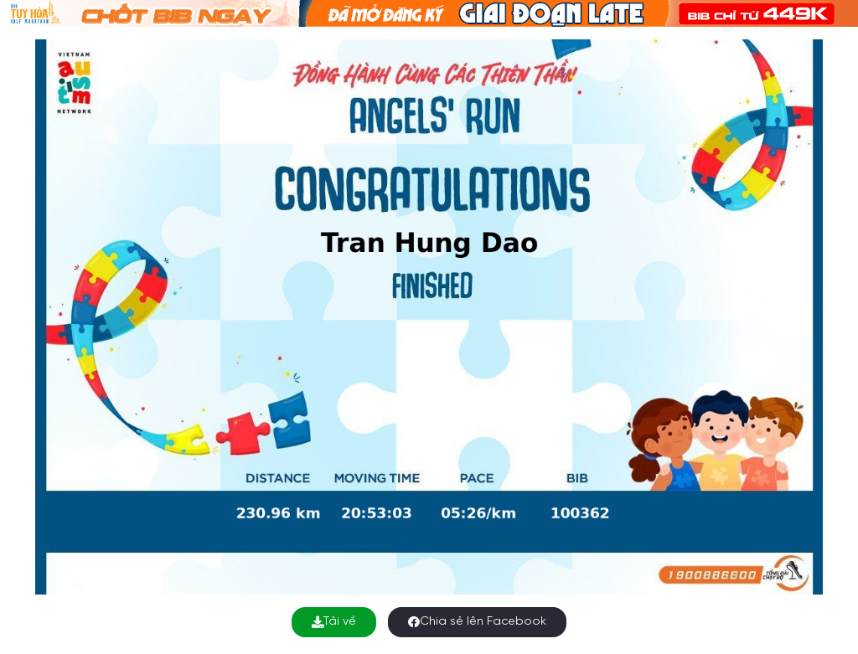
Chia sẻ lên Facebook (477, 621)
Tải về (334, 621)
